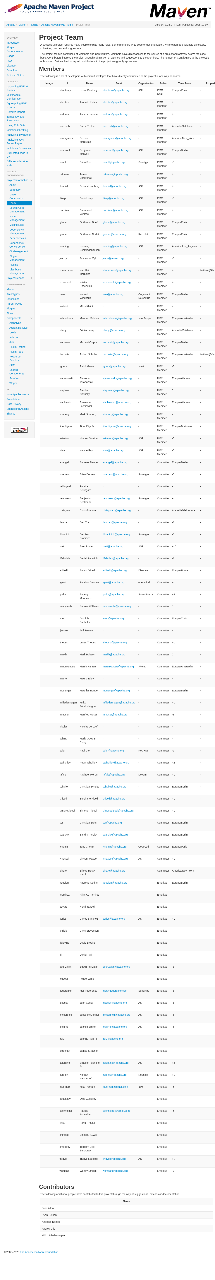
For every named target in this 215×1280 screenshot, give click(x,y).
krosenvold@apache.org (117, 282)
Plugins (34, 24)
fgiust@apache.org (113, 582)
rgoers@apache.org (114, 366)
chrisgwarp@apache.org (117, 510)
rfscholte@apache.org (115, 354)
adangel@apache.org (115, 462)
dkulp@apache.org (113, 198)
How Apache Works (18, 394)
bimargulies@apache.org (117, 138)
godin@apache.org (114, 594)
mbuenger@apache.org (116, 690)
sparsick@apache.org (115, 834)
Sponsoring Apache (18, 408)
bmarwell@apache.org (115, 150)
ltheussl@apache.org (115, 642)
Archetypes (13, 294)
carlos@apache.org (114, 918)
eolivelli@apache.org (115, 570)
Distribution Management (17, 271)
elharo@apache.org (114, 870)
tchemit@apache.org (114, 846)
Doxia (12, 332)
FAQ (9, 60)
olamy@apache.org (114, 330)
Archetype (15, 322)
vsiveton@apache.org (115, 438)
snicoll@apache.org (114, 798)
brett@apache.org (113, 546)
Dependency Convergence (17, 244)
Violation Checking (17, 130)
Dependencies (17, 238)
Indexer (13, 337)
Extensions (13, 298)
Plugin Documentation (15, 49)
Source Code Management (17, 209)
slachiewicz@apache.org (117, 402)
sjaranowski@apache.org (117, 378)
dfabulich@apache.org (115, 558)
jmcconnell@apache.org (116, 1014)
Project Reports (20, 278)
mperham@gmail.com (115, 1086)
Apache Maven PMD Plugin (57, 24)
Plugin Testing (17, 346)
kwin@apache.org (113, 294)
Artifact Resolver (18, 327)
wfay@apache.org (113, 450)
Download (12, 70)
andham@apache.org (115, 114)
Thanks (11, 413)
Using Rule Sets (16, 125)
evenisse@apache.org (115, 210)
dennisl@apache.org (114, 186)
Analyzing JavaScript (19, 134)
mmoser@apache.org (115, 714)
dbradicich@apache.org (116, 534)
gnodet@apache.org (114, 234)
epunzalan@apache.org (116, 966)
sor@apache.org (112, 822)
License (11, 65)
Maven (22, 24)
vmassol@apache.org (115, 858)
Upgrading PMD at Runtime (17, 88)
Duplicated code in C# (17, 154)
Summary (14, 189)
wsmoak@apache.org (115, 1170)
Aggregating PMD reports (17, 105)
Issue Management (17, 218)
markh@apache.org (114, 654)
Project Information (20, 180)
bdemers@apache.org (115, 474)
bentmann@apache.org (116, 498)
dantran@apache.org (115, 522)
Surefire (13, 378)
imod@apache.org (113, 618)
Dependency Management (17, 231)
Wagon (13, 383)
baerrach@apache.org (115, 126)
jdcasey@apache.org (115, 1002)
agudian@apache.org (115, 882)
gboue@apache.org (114, 222)
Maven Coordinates (16, 196)
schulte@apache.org (114, 786)
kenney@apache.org (114, 1074)
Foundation (13, 399)
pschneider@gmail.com (116, 1110)
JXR (11, 342)
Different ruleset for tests (18, 163)
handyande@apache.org (117, 606)
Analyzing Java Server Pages (15, 141)
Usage (10, 55)
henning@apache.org (115, 246)
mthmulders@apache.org (117, 318)
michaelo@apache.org (115, 342)
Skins (10, 313)
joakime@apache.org (115, 1026)
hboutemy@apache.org (116, 90)
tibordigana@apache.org (117, 426)
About (12, 184)
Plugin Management (17, 258)
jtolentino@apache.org (115, 1062)
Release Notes (15, 75)
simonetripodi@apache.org (118, 810)
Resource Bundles (14, 358)
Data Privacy (14, 404)
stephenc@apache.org (116, 390)
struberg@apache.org (115, 414)
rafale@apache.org (114, 774)
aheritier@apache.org (115, 102)
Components (20, 318)
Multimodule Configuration (14, 96)
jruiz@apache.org (113, 1038)
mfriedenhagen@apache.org (119, 702)
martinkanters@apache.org (118, 666)
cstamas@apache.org (115, 174)
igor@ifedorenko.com (115, 990)
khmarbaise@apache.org (117, 270)
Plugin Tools (16, 351)
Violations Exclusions (19, 148)
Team (12, 203)
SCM (12, 365)
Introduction (13, 42)
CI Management (18, 251)
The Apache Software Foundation (39, 1252)
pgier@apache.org (113, 750)
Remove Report (16, 111)
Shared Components (16, 371)
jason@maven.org (113, 258)
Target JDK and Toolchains (16, 118)
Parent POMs (14, 303)
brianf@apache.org (114, 162)
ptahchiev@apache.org (116, 762)
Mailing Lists (16, 224)
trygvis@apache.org (114, 1158)
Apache (10, 24)
